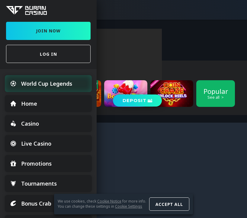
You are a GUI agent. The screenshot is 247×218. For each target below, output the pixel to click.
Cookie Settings (128, 206)
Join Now (48, 31)
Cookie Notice (109, 201)
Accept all (169, 204)
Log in (48, 54)
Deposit (134, 100)
